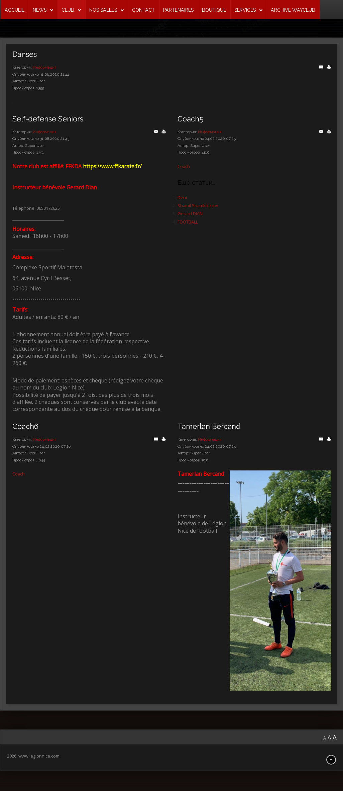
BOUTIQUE (214, 10)
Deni (182, 197)
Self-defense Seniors (47, 119)
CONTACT (143, 10)
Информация (44, 67)
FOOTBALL (188, 222)
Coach (184, 166)
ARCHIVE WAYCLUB (293, 10)
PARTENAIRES (178, 10)
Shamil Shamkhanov (198, 205)
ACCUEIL (14, 10)
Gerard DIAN (190, 213)
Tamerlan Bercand (209, 426)
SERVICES (245, 10)
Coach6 (25, 426)
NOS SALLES (103, 10)
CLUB (68, 10)
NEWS (39, 10)
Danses (24, 54)
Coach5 (190, 119)
